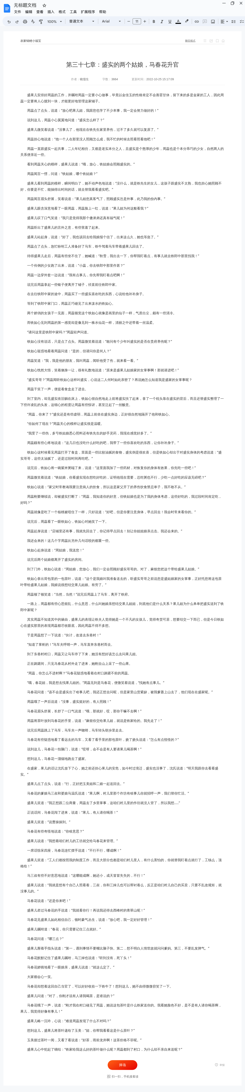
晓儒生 (84, 79)
